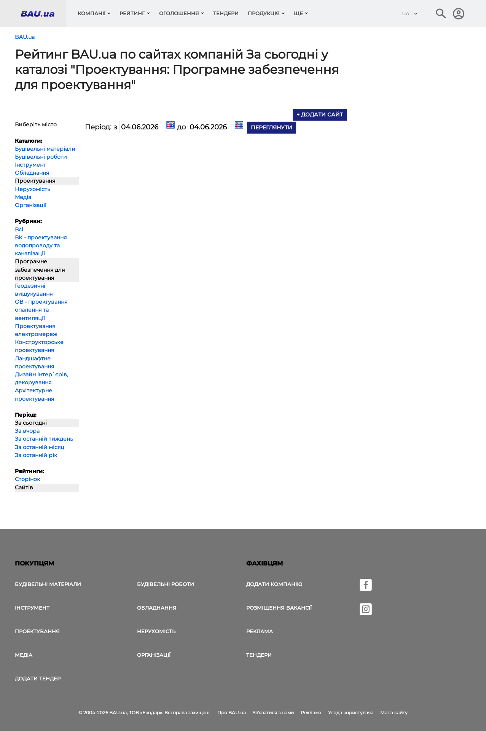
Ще (298, 13)
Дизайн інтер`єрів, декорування (41, 378)
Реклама (259, 631)
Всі (19, 229)
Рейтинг (132, 13)
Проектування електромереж (36, 330)
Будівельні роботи (41, 156)
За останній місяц (39, 447)
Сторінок (27, 479)
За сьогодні (31, 422)
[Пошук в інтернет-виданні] (441, 14)
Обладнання (32, 172)
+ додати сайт (319, 114)
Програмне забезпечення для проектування (40, 269)
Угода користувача (350, 712)
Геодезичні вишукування (34, 289)
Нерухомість (32, 189)
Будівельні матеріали (45, 148)
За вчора (27, 430)
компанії (91, 13)
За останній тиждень (44, 438)
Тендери (226, 13)
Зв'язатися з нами (273, 712)
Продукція (264, 13)
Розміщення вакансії (279, 608)
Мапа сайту (394, 712)
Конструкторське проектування (39, 346)
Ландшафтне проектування (34, 362)
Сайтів (24, 487)
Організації (30, 205)
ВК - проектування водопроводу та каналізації (41, 245)
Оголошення (179, 13)
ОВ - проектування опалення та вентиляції (41, 309)
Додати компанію (274, 584)
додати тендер (38, 678)
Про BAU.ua (231, 712)
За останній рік (36, 455)
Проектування (35, 180)
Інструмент (30, 164)
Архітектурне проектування (34, 394)
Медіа (23, 197)
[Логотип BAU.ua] (43, 13)
